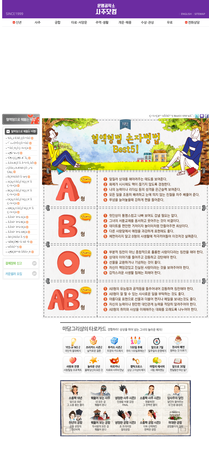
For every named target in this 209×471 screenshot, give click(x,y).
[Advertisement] (40, 71)
